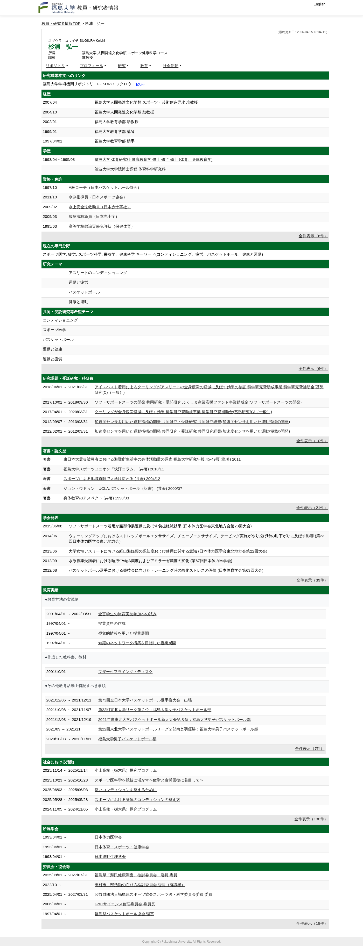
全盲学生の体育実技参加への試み (127, 614)
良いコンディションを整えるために (126, 789)
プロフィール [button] (91, 65)
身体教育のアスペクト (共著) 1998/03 (96, 498)
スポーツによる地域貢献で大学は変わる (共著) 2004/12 (112, 478)
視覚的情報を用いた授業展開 (123, 633)
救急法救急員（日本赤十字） (94, 216)
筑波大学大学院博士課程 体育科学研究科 (130, 169)
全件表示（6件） (313, 236)
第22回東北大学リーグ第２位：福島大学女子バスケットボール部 (155, 709)
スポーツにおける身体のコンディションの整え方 (137, 799)
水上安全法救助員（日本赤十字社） (100, 207)
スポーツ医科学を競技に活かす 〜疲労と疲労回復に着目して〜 (149, 780)
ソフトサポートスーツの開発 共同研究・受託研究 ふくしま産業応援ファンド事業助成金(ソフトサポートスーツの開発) (198, 402)
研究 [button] (122, 65)
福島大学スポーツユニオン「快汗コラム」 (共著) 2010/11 (114, 469)
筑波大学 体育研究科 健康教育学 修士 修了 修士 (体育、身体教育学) (154, 159)
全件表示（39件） (312, 580)
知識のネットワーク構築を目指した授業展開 (137, 643)
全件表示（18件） (312, 923)
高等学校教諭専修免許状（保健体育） (102, 226)
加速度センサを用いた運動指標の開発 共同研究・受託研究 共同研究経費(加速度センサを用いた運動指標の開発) (192, 421)
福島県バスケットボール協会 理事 (124, 914)
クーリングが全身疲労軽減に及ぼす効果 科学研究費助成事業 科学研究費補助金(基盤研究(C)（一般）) (183, 412)
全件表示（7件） (309, 748)
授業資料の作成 (111, 623)
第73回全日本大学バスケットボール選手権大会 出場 (145, 700)
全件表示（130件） (311, 819)
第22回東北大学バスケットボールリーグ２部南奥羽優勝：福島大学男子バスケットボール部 (178, 729)
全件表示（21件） (312, 507)
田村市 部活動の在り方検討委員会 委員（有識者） (140, 885)
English (319, 4)
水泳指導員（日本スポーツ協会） (98, 197)
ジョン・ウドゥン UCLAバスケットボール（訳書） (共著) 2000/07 (123, 488)
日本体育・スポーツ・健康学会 (122, 847)
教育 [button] (144, 65)
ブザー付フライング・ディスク (125, 671)
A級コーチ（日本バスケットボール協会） (105, 187)
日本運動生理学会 (110, 856)
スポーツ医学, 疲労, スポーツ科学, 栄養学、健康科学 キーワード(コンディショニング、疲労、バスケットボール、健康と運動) (153, 254)
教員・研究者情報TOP (61, 23)
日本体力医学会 (108, 837)
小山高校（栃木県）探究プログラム (126, 770)
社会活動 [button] (170, 65)
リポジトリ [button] (55, 65)
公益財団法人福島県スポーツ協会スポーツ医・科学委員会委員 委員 (153, 894)
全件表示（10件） (312, 441)
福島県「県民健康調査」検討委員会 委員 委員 (136, 875)
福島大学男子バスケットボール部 (127, 739)
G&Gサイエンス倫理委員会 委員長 (125, 904)
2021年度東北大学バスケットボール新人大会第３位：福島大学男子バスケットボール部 (174, 719)
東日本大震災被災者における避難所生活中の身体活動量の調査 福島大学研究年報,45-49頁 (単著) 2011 (152, 459)
